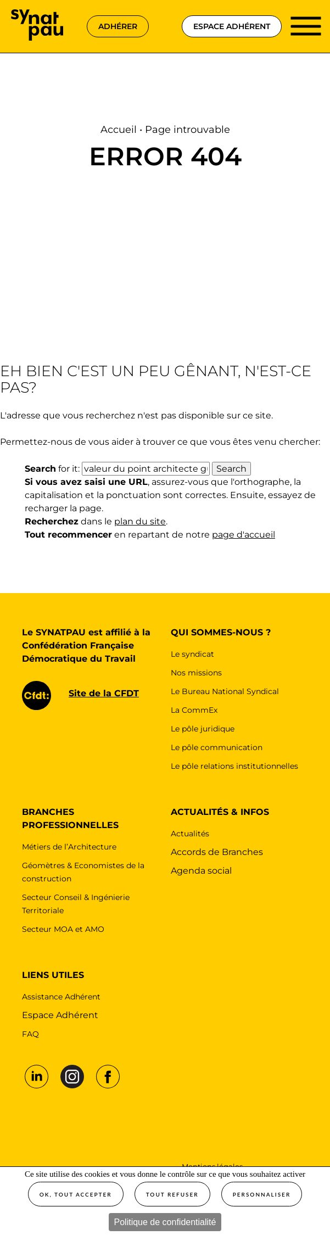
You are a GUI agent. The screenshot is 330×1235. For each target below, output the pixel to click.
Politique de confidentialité (165, 1222)
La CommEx (194, 710)
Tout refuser (172, 1194)
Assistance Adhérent (61, 997)
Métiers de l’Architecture (69, 847)
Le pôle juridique (202, 729)
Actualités (190, 834)
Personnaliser (262, 1194)
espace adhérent (231, 26)
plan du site (140, 521)
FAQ (30, 1034)
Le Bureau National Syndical (225, 691)
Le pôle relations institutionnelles (234, 766)
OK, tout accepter (76, 1194)
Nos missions (196, 673)
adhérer (117, 26)
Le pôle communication (216, 747)
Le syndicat (192, 654)
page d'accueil (243, 534)
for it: (52, 468)
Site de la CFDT (104, 693)
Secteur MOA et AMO (63, 929)
